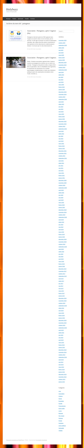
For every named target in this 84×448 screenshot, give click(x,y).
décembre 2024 (62, 62)
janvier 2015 (62, 347)
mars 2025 (61, 55)
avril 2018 (61, 259)
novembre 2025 (62, 40)
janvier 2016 (62, 318)
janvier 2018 (62, 266)
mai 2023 (61, 109)
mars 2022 (61, 143)
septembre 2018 (63, 246)
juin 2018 (61, 254)
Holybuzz (12, 9)
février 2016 (62, 315)
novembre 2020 (62, 183)
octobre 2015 (62, 325)
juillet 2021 (61, 163)
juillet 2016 (61, 308)
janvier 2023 (62, 119)
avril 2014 (61, 364)
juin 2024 (61, 77)
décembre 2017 (62, 268)
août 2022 (61, 131)
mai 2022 (61, 138)
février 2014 (62, 369)
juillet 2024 (61, 74)
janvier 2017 (62, 296)
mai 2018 (61, 256)
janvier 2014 (62, 372)
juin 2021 (61, 165)
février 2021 (62, 175)
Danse (60, 398)
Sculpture (61, 423)
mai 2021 (61, 168)
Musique (8, 18)
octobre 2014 (62, 354)
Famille (27, 18)
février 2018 (62, 264)
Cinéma (61, 396)
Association (38, 49)
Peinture (61, 418)
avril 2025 (61, 52)
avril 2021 (61, 170)
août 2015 (61, 330)
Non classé (61, 416)
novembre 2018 (62, 241)
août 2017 (61, 278)
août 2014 (61, 359)
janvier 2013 (62, 381)
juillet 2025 (61, 47)
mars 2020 (61, 202)
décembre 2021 (62, 151)
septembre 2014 (63, 357)
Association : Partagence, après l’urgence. (41, 58)
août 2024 (61, 72)
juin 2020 (61, 195)
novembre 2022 (62, 124)
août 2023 (61, 101)
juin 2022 (61, 136)
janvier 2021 (62, 178)
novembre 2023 (62, 94)
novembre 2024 (62, 65)
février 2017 (62, 293)
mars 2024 (61, 84)
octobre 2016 (62, 303)
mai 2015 (61, 337)
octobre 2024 (62, 67)
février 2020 (62, 205)
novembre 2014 (62, 352)
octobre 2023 (62, 97)
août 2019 (61, 219)
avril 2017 (61, 288)
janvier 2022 (62, 148)
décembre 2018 (62, 239)
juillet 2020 (61, 192)
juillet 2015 (61, 332)
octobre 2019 (62, 214)
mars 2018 (61, 261)
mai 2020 (61, 197)
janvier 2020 (62, 207)
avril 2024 (61, 82)
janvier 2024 (62, 89)
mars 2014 (61, 367)
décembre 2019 (62, 210)
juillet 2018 (61, 251)
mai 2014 (61, 362)
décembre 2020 (62, 180)
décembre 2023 (62, 92)
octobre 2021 (62, 155)
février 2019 (62, 234)
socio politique (62, 425)
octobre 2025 (62, 43)
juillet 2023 (61, 104)
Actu (60, 391)
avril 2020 (61, 200)
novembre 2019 (62, 212)
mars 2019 (61, 232)
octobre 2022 (62, 126)
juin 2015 (61, 335)
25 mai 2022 (30, 49)
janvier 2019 (62, 237)
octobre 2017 (62, 273)
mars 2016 (61, 313)
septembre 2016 (63, 305)
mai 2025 (61, 50)
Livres (60, 411)
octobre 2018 (62, 244)
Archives (32, 18)
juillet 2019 (61, 222)
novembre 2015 (62, 323)
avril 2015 (61, 340)
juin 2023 (61, 106)
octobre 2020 (62, 185)
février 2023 (62, 116)
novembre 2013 (62, 377)
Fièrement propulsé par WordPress (15, 440)
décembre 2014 (62, 350)
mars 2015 (61, 342)
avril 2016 (61, 310)
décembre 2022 (62, 121)
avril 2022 (61, 141)
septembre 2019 (63, 217)
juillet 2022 (61, 133)
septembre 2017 (63, 276)
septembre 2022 (63, 128)
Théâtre (14, 18)
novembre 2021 (62, 153)
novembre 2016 (62, 300)
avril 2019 (61, 229)
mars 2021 (61, 173)
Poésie (60, 420)
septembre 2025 (63, 45)
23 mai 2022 (30, 77)
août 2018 (61, 249)
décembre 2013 (62, 374)
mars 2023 (61, 114)
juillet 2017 (61, 281)
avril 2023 (61, 111)
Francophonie (62, 406)
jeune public (62, 408)
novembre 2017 (62, 271)
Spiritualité (20, 18)
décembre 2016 (62, 298)
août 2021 (61, 160)
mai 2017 (61, 286)
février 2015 (62, 345)
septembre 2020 (63, 187)
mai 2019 (61, 227)
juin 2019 (61, 224)
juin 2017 (61, 283)
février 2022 (62, 146)
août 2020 (61, 190)
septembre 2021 (63, 158)
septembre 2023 (63, 99)
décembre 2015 (62, 320)
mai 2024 (61, 79)
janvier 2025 (62, 60)
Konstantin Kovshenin (41, 440)
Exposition (61, 401)
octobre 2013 (62, 379)
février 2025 (62, 57)
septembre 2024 (63, 70)
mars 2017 (61, 291)
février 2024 (62, 87)
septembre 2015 (63, 327)
